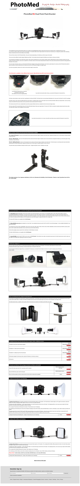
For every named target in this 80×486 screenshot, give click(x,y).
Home (11, 479)
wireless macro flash (18, 213)
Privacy (61, 479)
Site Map (54, 479)
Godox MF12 (13, 213)
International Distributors (27, 479)
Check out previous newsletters (16, 475)
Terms (58, 479)
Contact (50, 479)
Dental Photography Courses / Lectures (40, 479)
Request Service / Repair (17, 479)
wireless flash (18, 223)
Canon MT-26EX (13, 236)
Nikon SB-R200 (13, 223)
